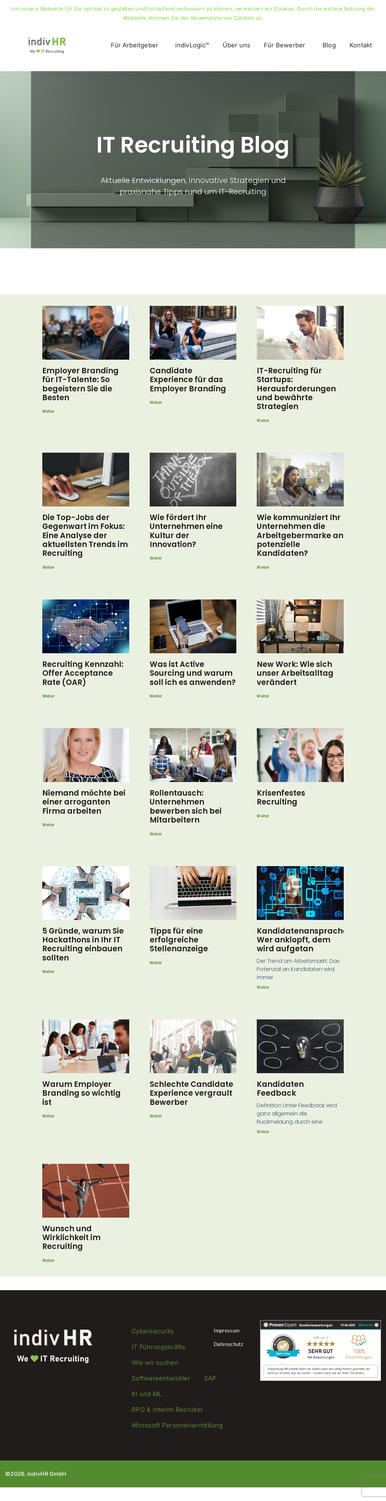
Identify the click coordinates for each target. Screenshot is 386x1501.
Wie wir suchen (155, 1362)
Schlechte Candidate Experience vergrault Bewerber (191, 1093)
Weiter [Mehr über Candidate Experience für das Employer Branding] (156, 402)
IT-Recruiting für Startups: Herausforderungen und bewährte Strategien (296, 388)
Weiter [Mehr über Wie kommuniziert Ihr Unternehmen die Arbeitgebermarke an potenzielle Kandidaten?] (263, 567)
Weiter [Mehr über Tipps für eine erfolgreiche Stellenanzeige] (156, 962)
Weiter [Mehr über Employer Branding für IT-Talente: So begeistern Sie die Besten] (48, 411)
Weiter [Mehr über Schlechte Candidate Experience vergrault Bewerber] (156, 1116)
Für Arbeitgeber (136, 45)
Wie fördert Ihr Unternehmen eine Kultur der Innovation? (186, 531)
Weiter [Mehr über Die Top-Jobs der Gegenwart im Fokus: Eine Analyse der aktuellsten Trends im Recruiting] (48, 567)
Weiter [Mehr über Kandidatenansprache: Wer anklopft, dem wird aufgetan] (263, 987)
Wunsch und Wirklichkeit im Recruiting (71, 1237)
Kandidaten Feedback (280, 1088)
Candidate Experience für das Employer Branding (188, 379)
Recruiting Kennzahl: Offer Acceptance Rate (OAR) (82, 673)
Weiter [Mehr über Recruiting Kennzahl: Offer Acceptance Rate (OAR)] (48, 696)
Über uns (236, 45)
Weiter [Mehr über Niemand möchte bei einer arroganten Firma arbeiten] (48, 825)
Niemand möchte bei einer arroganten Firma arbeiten (83, 802)
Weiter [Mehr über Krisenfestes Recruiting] (263, 816)
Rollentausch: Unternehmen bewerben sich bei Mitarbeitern (186, 806)
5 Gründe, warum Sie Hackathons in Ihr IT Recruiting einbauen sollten (83, 944)
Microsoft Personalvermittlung (177, 1425)
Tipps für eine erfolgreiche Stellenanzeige (179, 940)
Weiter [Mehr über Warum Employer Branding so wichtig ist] (48, 1116)
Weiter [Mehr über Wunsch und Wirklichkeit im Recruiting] (48, 1260)
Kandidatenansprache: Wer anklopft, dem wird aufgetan (303, 940)
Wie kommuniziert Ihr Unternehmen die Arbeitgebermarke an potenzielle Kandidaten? (300, 535)
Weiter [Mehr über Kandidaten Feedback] (263, 1131)
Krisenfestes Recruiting (281, 797)
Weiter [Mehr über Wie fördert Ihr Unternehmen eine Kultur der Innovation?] (156, 558)
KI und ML (147, 1393)
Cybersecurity (153, 1331)
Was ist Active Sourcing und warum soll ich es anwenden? (193, 673)
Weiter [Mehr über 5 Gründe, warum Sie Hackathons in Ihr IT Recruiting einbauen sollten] (48, 971)
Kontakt (361, 45)
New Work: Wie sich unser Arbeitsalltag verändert (295, 673)
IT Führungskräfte (159, 1346)
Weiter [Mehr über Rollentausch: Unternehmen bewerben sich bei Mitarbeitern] (156, 834)
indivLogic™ (192, 45)
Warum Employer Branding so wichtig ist (81, 1093)
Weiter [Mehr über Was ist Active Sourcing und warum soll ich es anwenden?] (156, 696)
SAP (210, 1378)
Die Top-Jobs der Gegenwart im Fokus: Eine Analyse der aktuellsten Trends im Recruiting (85, 535)
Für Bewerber (286, 45)
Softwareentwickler (161, 1378)
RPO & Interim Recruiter (167, 1409)
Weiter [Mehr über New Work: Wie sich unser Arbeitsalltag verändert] (263, 696)
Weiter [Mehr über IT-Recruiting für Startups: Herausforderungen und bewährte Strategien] (263, 420)
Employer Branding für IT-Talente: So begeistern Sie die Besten (80, 384)
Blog (329, 45)
